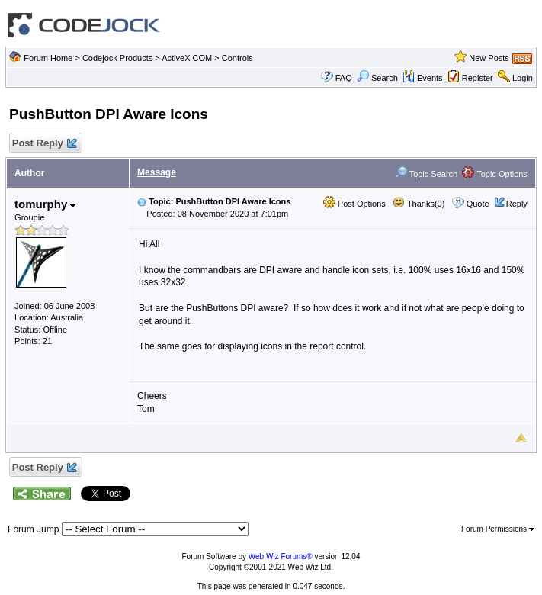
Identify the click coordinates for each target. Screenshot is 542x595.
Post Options (354, 203)
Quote (478, 203)
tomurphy (44, 204)
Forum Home (48, 58)
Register (477, 77)
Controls (237, 58)
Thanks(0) (418, 203)
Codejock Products (117, 58)
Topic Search (426, 173)
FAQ (343, 77)
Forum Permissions (497, 529)
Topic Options (495, 173)
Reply (517, 203)
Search (377, 77)
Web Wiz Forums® (281, 556)
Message (156, 172)
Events (422, 77)
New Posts (489, 58)
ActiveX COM (187, 58)
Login (522, 77)
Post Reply (43, 143)
